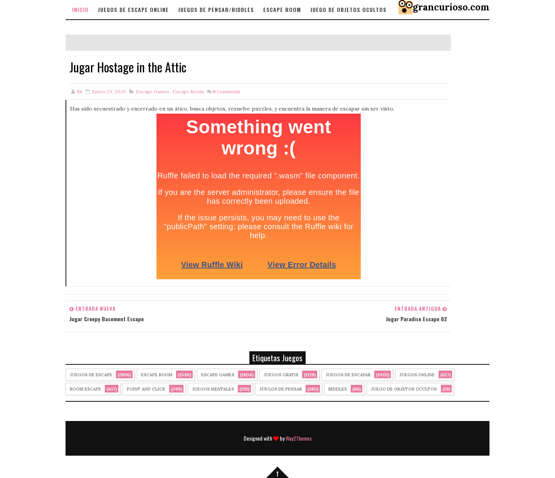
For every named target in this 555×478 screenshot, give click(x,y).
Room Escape (85, 389)
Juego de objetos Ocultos (348, 9)
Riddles (337, 389)
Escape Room (282, 9)
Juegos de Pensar (280, 389)
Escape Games (152, 91)
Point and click (146, 389)
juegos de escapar (348, 374)
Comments (226, 91)
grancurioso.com (451, 7)
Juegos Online (417, 374)
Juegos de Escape (91, 374)
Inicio (80, 9)
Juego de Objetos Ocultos (404, 389)
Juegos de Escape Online (133, 9)
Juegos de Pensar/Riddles (216, 9)
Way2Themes (299, 438)
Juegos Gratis (281, 374)
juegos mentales (213, 389)
